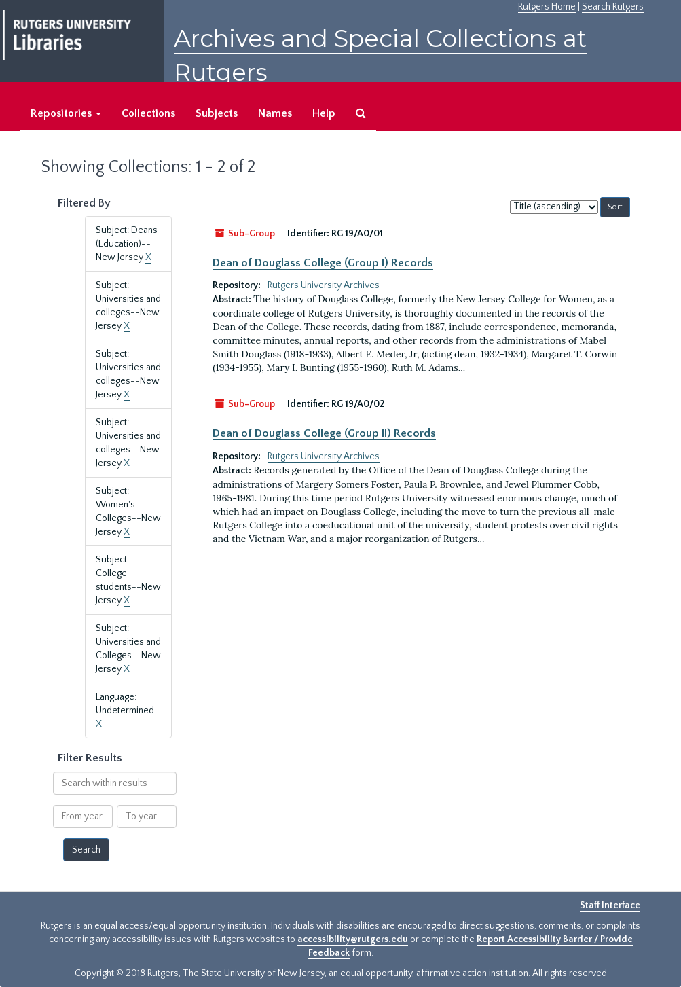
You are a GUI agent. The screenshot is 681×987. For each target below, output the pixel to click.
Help (323, 113)
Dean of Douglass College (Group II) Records (324, 433)
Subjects (217, 113)
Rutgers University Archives (324, 285)
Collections (148, 113)
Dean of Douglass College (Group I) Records (323, 263)
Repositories (66, 113)
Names (275, 113)
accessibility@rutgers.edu (352, 939)
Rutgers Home (547, 6)
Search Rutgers (613, 6)
